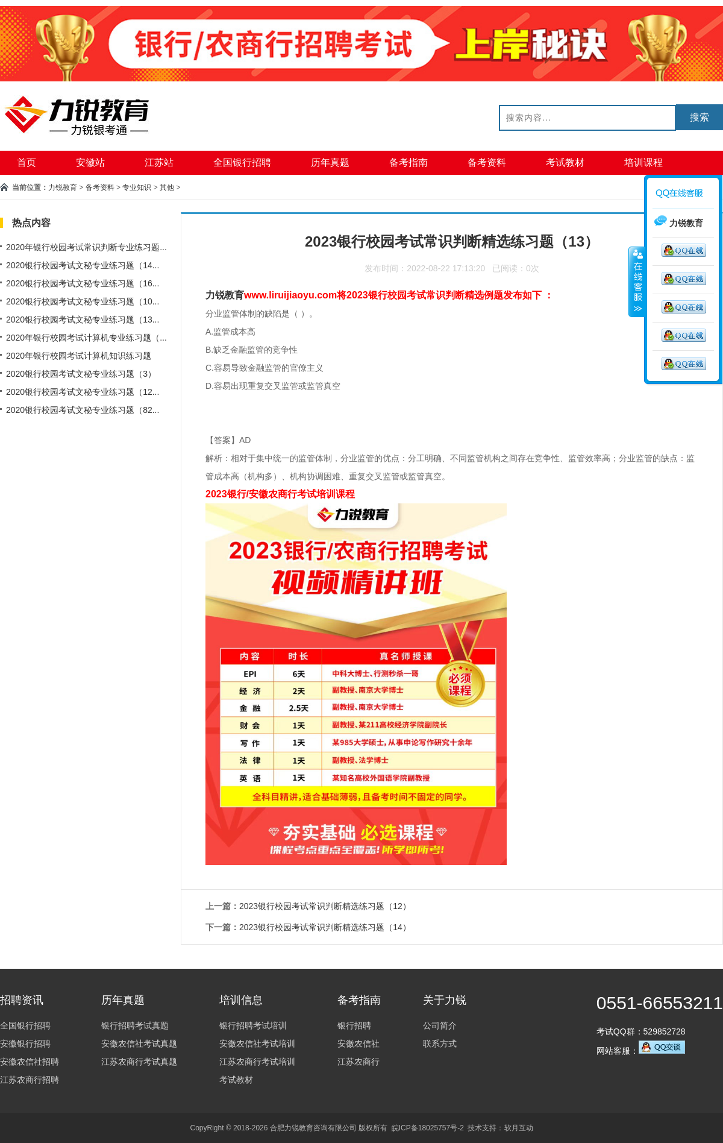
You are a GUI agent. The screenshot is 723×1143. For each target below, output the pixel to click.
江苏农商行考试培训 (257, 1061)
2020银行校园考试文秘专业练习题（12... (82, 392)
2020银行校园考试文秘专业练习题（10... (82, 301)
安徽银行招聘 (25, 1043)
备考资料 (487, 162)
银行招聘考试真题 (135, 1025)
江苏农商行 (358, 1061)
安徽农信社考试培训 (257, 1043)
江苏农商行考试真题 (139, 1061)
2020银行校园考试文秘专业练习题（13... (82, 319)
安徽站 (90, 162)
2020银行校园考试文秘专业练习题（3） (81, 374)
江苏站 (159, 162)
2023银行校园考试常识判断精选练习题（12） (325, 906)
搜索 (699, 117)
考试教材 (565, 162)
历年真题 (330, 162)
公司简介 (440, 1025)
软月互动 (518, 1128)
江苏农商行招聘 (29, 1080)
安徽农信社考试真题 (139, 1043)
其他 (167, 187)
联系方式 (440, 1043)
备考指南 (408, 162)
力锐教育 (62, 187)
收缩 (636, 281)
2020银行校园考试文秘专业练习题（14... (82, 265)
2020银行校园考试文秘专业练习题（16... (82, 283)
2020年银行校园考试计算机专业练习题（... (86, 337)
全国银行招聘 (242, 162)
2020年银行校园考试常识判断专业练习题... (86, 247)
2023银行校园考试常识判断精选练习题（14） (325, 927)
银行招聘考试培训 (253, 1025)
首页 (26, 162)
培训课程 (643, 162)
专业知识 (136, 187)
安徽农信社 (358, 1043)
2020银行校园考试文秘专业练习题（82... (82, 410)
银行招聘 (354, 1025)
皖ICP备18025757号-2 (428, 1128)
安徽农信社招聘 (29, 1061)
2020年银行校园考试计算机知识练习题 (78, 356)
